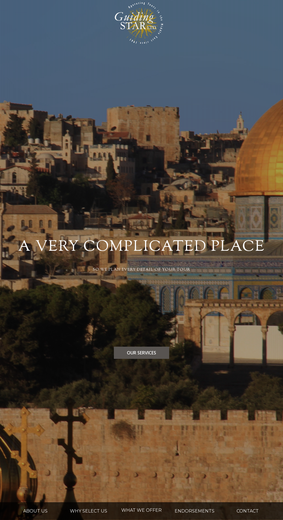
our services (141, 353)
